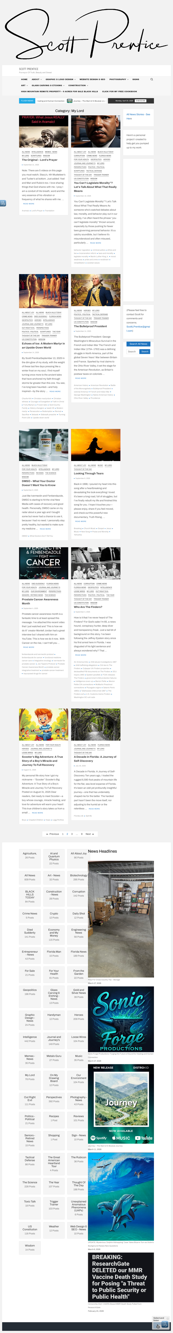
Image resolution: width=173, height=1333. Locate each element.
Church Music (90, 528)
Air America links (81, 662)
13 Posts (54, 996)
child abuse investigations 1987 (103, 662)
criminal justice (99, 250)
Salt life (89, 816)
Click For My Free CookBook (119, 92)
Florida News (105, 156)
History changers (37, 408)
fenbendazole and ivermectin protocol (38, 654)
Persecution (35, 411)
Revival (58, 411)
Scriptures (36, 156)
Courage (34, 402)
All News (26, 152)
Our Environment (39, 591)
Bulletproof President (102, 389)
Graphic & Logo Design (59, 79)
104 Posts (78, 1079)
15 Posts (30, 1140)
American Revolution (99, 385)
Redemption (47, 411)
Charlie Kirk (27, 399)
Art (23, 85)
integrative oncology (42, 661)
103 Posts (54, 1205)
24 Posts (30, 1019)
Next (88, 834)
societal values (93, 263)
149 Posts (54, 1040)
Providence (95, 398)
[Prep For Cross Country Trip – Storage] (121, 919)
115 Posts (54, 934)
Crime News (92, 156)
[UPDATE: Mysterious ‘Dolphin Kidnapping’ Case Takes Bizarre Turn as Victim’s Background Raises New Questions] (121, 1197)
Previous (54, 834)
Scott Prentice (28, 69)
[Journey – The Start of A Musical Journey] (121, 1104)
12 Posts (54, 1080)
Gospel (101, 528)
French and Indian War (99, 392)
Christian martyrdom (42, 399)
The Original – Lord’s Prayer (39, 159)
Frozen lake (42, 405)
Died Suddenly (40, 316)
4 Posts (54, 1164)
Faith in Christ (58, 402)
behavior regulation (82, 250)
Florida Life (78, 816)
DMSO (25, 536)
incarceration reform (87, 253)
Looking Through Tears (89, 473)
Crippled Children (36, 820)
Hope (48, 820)
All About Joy (80, 152)
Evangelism (45, 402)
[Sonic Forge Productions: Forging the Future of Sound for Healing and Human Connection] (121, 1019)
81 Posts (54, 974)
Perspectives (80, 167)
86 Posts (30, 1161)
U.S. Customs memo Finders (98, 694)
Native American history (103, 395)
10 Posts (78, 1230)
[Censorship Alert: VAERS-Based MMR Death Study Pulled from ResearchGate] (121, 1277)
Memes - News (51, 152)
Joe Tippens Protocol (46, 664)
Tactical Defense (94, 171)
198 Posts (78, 1186)
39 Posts (78, 993)
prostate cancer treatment (53, 670)
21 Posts (30, 1120)
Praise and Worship (100, 532)
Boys (24, 820)
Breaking (78, 528)
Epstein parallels (93, 675)
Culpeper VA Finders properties (96, 668)
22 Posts (54, 858)
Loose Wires (79, 591)
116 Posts (30, 1230)
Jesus (108, 528)
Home (24, 79)
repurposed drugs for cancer (35, 674)
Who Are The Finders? (88, 606)
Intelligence (37, 152)
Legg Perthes (58, 820)
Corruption (79, 156)
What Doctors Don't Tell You (41, 536)
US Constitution (81, 178)
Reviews (40, 473)
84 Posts (30, 896)
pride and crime (91, 260)
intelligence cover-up (84, 681)
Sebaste (35, 415)
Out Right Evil (28, 328)
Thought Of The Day (83, 175)
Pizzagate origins (93, 688)
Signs (135, 79)
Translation (49, 211)
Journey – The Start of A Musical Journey (105, 101)
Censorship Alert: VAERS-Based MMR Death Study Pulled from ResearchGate (115, 1305)
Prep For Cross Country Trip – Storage (104, 980)
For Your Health (81, 159)
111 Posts (30, 1101)
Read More (28, 204)
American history (81, 385)
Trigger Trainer (101, 175)
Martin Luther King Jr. (99, 256)
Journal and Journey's (84, 163)
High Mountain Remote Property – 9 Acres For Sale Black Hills (59, 92)
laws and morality (106, 253)
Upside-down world (41, 418)
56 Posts (78, 933)
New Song (85, 532)
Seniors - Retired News (32, 595)
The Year (56, 332)
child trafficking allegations (86, 665)
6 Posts (78, 1208)
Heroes (106, 159)
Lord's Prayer (37, 211)
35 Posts (30, 1059)
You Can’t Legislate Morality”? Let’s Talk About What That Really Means (95, 186)
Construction (77, 85)
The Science (50, 473)
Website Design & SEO (92, 79)
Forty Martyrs (29, 405)
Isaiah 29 (50, 408)
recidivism (104, 260)
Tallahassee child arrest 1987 (93, 691)
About (35, 79)
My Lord (25, 156)
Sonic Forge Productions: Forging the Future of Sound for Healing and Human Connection (120, 1055)
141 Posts (30, 933)
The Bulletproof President (90, 326)
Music (100, 465)
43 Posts (30, 955)
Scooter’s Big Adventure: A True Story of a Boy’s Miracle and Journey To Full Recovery (42, 760)
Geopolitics (96, 159)
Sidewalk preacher (48, 415)
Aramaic (25, 211)
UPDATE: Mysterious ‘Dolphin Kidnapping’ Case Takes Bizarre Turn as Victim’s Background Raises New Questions (121, 1244)
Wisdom (46, 156)
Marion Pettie (101, 681)
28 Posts (54, 895)
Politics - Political (96, 167)
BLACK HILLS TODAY (106, 152)
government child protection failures (101, 678)
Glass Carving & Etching (47, 85)
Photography (117, 79)
